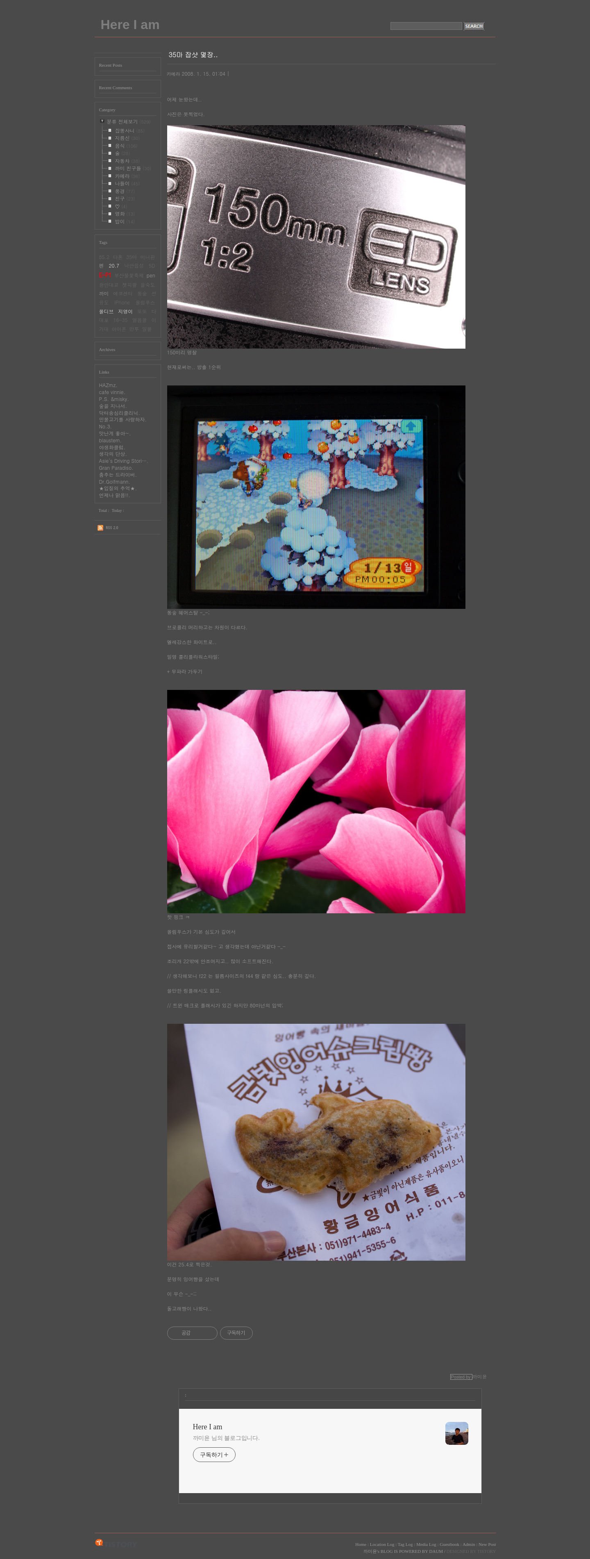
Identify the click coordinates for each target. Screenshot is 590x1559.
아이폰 (119, 328)
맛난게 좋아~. (115, 433)
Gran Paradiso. (116, 467)
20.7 (114, 265)
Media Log (426, 1544)
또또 (142, 311)
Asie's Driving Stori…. (124, 460)
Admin (469, 1544)
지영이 (125, 311)
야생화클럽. (112, 447)
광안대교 (109, 284)
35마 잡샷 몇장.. (193, 54)
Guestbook (449, 1544)
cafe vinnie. (112, 391)
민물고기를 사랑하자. (123, 419)
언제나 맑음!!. (115, 494)
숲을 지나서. (113, 405)
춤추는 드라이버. (118, 474)
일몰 (147, 328)
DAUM (436, 1551)
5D (152, 265)
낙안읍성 (134, 265)
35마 (131, 256)
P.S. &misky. (114, 398)
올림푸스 (145, 302)
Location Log (382, 1544)
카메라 (173, 74)
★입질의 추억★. (118, 487)
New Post (487, 1544)
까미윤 (370, 1551)
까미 (104, 293)
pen (151, 275)
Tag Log (405, 1544)
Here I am (130, 24)
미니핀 (148, 256)
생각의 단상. (113, 453)
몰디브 (106, 311)
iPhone (122, 302)
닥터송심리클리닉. (120, 412)
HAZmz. (108, 384)
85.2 (104, 256)
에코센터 (123, 293)
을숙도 (148, 284)
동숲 (142, 293)
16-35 (120, 319)
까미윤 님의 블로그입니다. (226, 1438)
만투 (134, 328)
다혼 (118, 256)
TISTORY (116, 1543)
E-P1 (105, 275)
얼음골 (139, 319)
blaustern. (110, 440)
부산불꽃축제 (129, 275)
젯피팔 (129, 284)
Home (360, 1544)
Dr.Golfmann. (114, 481)
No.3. (105, 426)
